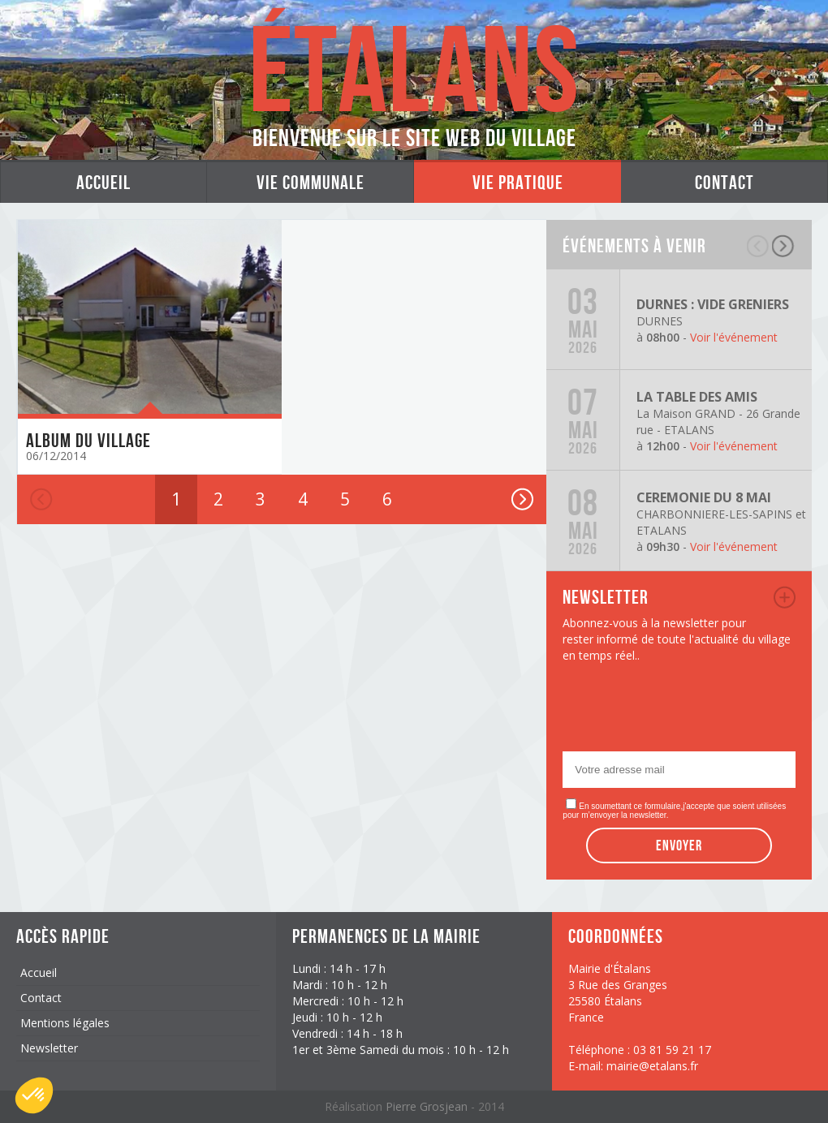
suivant (784, 245)
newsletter (785, 597)
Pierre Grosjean (428, 1106)
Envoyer (679, 845)
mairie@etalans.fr (652, 1066)
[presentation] (686, 711)
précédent (758, 245)
